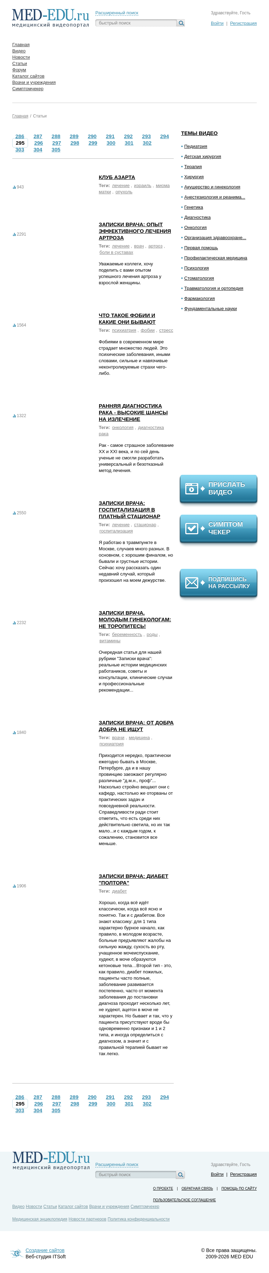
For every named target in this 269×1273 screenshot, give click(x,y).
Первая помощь (201, 247)
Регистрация (243, 23)
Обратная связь (197, 1188)
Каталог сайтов (73, 1206)
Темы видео (199, 133)
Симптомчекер (145, 1206)
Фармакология (199, 298)
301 (129, 143)
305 (55, 149)
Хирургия (194, 176)
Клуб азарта (117, 177)
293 (146, 136)
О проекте (163, 1188)
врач (139, 246)
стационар (145, 524)
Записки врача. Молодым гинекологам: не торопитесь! (135, 619)
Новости (34, 1206)
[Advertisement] (222, 396)
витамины (109, 640)
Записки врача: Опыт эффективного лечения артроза (135, 231)
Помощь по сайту (239, 1188)
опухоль (124, 191)
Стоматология (199, 278)
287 (38, 136)
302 (147, 143)
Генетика (193, 207)
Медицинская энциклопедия (39, 1219)
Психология (196, 268)
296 (38, 143)
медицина (139, 737)
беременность (127, 634)
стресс (166, 330)
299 (93, 143)
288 (55, 136)
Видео (18, 1206)
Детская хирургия (202, 156)
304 (38, 149)
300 (110, 143)
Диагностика (197, 217)
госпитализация (116, 531)
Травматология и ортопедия (213, 288)
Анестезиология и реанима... (214, 197)
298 (74, 143)
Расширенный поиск (116, 12)
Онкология (195, 227)
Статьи (40, 116)
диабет (119, 891)
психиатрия (124, 330)
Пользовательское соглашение (184, 1200)
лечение (121, 185)
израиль (142, 185)
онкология (122, 427)
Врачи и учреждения (109, 1206)
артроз (156, 246)
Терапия (193, 166)
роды (152, 634)
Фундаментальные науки (210, 308)
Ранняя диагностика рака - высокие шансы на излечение (133, 412)
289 (74, 136)
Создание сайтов (45, 1250)
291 (110, 136)
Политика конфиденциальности (139, 1219)
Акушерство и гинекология (212, 186)
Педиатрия (195, 146)
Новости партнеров (87, 1219)
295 (20, 143)
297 (56, 143)
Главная (20, 116)
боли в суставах (116, 252)
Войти (217, 23)
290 (92, 136)
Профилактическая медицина (215, 257)
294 (164, 136)
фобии (148, 330)
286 (19, 136)
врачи (118, 737)
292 (128, 136)
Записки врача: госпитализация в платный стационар (129, 509)
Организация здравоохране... (215, 237)
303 (19, 149)
